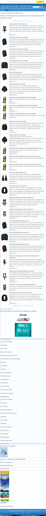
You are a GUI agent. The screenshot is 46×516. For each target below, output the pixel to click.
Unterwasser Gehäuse (7, 393)
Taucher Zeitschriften (6, 462)
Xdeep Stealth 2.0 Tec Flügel (17, 84)
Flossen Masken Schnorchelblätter (10, 359)
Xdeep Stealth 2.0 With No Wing (18, 24)
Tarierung (3, 369)
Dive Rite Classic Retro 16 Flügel (18, 37)
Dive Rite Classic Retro (15, 72)
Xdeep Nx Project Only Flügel (17, 121)
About (16, 513)
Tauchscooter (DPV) (6, 389)
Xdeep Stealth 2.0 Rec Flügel (17, 135)
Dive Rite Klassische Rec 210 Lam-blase (20, 292)
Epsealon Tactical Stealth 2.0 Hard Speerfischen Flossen (25, 164)
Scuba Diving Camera (6, 465)
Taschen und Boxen (6, 372)
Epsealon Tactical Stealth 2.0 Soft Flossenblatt (22, 113)
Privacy (23, 513)
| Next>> (30, 20)
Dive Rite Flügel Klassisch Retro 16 (19, 221)
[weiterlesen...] (13, 34)
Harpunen (3, 362)
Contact (29, 513)
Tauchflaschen (5, 379)
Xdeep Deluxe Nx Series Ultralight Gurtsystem (22, 284)
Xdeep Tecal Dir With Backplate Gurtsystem (21, 271)
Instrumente (4, 365)
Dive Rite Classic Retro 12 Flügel (18, 49)
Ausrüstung (4, 348)
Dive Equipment (4, 468)
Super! (40, 1)
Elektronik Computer (6, 352)
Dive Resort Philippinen (6, 309)
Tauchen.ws (3, 459)
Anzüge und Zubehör (7, 341)
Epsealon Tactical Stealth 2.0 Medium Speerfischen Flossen (26, 148)
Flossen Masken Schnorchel (9, 355)
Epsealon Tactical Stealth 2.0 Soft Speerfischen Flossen (25, 156)
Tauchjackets (4, 383)
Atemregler (4, 345)
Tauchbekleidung (5, 376)
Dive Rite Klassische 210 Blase (18, 186)
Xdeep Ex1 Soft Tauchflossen (17, 172)
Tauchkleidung (5, 386)
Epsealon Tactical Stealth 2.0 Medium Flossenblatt (23, 105)
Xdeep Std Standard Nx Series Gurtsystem (21, 197)
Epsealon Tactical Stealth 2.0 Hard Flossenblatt (22, 97)
